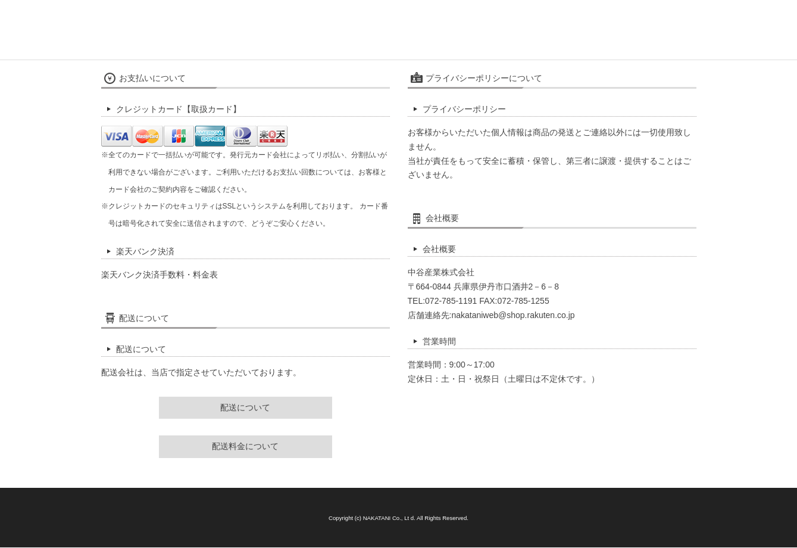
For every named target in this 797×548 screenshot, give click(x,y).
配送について (245, 407)
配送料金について (245, 446)
